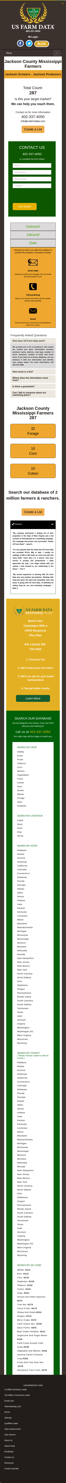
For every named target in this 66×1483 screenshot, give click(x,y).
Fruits (20, 759)
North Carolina (25, 973)
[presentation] (34, 195)
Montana (21, 946)
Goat (19, 828)
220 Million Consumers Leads (17, 1395)
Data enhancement (12, 1429)
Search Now (9, 1446)
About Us (8, 1440)
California (22, 865)
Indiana (21, 900)
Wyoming (22, 1043)
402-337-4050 (33, 31)
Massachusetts (25, 927)
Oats (19, 802)
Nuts (19, 786)
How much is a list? (23, 372)
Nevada (21, 954)
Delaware (22, 877)
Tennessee (23, 1008)
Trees (20, 779)
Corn (19, 767)
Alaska (20, 854)
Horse (20, 836)
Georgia (21, 885)
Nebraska (22, 950)
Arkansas (22, 862)
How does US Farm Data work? (29, 341)
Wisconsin (22, 1039)
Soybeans (25, 1281)
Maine (20, 919)
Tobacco (21, 763)
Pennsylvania (24, 993)
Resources (9, 1463)
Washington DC (25, 1031)
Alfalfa (20, 752)
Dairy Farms (27, 1327)
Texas (20, 1012)
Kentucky (22, 912)
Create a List (33, 129)
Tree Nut (25, 1304)
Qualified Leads (11, 1423)
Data (33, 243)
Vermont (21, 1020)
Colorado (22, 869)
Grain (20, 755)
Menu (9, 53)
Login (33, 37)
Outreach (33, 226)
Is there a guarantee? (24, 386)
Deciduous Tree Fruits (32, 1370)
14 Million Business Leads (15, 1389)
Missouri (21, 943)
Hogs (23, 1293)
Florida (21, 881)
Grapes (24, 1316)
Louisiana (22, 916)
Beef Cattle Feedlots (31, 1331)
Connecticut (23, 873)
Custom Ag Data (11, 1468)
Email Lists (9, 1401)
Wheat (20, 794)
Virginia (21, 1024)
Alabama (21, 850)
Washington (23, 1027)
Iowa (19, 904)
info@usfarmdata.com (33, 121)
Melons (21, 771)
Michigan (22, 931)
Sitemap (7, 1418)
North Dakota (24, 977)
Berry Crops (27, 1320)
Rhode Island (24, 997)
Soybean (21, 806)
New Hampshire (25, 958)
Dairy (20, 824)
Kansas (21, 908)
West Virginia (24, 1035)
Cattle (20, 820)
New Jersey (23, 962)
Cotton (20, 782)
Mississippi (23, 939)
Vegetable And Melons (32, 1351)
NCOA (7, 1412)
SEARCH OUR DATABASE (33, 718)
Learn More (33, 698)
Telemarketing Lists (12, 1406)
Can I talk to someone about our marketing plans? (29, 393)
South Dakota (24, 1004)
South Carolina (25, 1000)
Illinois (20, 896)
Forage (21, 798)
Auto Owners (10, 1435)
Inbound (33, 235)
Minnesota (22, 935)
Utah (19, 1016)
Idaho (20, 892)
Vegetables (23, 775)
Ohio (19, 981)
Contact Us (9, 1457)
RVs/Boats (9, 1452)
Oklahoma (22, 985)
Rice (23, 1273)
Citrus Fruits (27, 1308)
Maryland (22, 923)
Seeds (20, 790)
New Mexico (23, 966)
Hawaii (20, 889)
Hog (19, 832)
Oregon (21, 989)
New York (22, 970)
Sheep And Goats (29, 1312)
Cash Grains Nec (29, 1324)
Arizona (21, 858)
